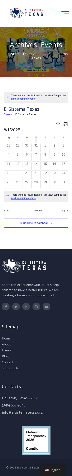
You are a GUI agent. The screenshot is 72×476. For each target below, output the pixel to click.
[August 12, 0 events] (17, 166)
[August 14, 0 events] (36, 166)
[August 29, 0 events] (45, 184)
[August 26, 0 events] (17, 184)
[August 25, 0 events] (8, 184)
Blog (5, 356)
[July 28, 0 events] (8, 147)
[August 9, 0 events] (54, 156)
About (6, 344)
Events (8, 114)
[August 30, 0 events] (54, 184)
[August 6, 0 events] (26, 156)
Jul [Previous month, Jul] (7, 210)
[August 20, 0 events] (26, 175)
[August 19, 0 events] (17, 175)
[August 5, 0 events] (17, 156)
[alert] (36, 97)
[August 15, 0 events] (45, 166)
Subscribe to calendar (34, 223)
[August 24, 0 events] (63, 175)
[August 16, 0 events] (54, 166)
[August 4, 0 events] (8, 156)
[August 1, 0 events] (45, 147)
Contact (7, 362)
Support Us (10, 368)
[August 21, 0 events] (36, 175)
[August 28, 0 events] (36, 184)
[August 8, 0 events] (45, 156)
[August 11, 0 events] (8, 166)
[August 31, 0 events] (63, 184)
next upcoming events (23, 98)
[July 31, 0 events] (36, 147)
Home (6, 338)
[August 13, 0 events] (26, 166)
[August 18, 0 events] (8, 175)
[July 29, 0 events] (17, 147)
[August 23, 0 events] (54, 175)
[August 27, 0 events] (26, 184)
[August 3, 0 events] (63, 147)
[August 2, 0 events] (54, 147)
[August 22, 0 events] (45, 175)
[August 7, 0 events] (36, 156)
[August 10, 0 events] (63, 156)
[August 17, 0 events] (63, 166)
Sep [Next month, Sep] (64, 210)
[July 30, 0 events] (26, 147)
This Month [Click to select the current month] (36, 210)
